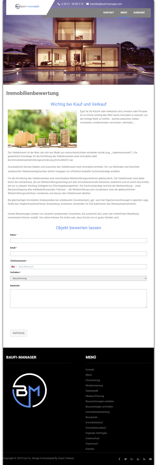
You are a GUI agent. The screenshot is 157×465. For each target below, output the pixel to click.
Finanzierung (93, 380)
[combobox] (13, 267)
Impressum (92, 443)
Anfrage (19, 333)
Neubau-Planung (95, 396)
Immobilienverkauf (96, 427)
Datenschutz (93, 438)
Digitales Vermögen (96, 433)
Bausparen (92, 417)
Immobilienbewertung (97, 411)
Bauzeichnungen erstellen (100, 401)
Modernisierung (94, 385)
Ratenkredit (92, 390)
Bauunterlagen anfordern (99, 406)
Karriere (139, 12)
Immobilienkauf (94, 422)
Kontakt (108, 12)
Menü (124, 12)
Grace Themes (66, 458)
